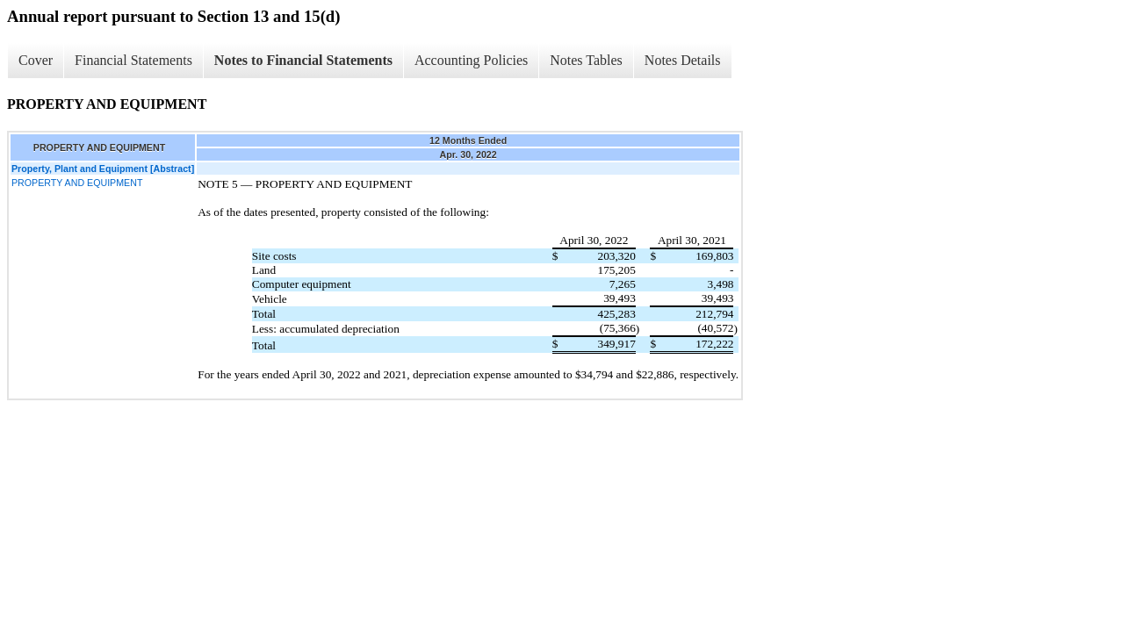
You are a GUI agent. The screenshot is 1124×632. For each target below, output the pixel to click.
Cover (35, 60)
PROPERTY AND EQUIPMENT (76, 182)
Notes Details (683, 60)
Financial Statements (133, 60)
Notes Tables (586, 60)
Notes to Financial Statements (303, 60)
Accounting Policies (471, 60)
